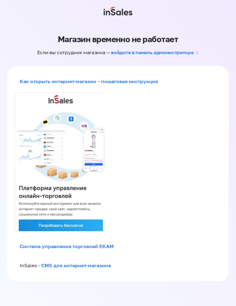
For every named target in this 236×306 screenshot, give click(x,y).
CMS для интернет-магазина (76, 265)
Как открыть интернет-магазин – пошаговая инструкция (89, 81)
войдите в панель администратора (152, 52)
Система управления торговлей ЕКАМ (67, 246)
